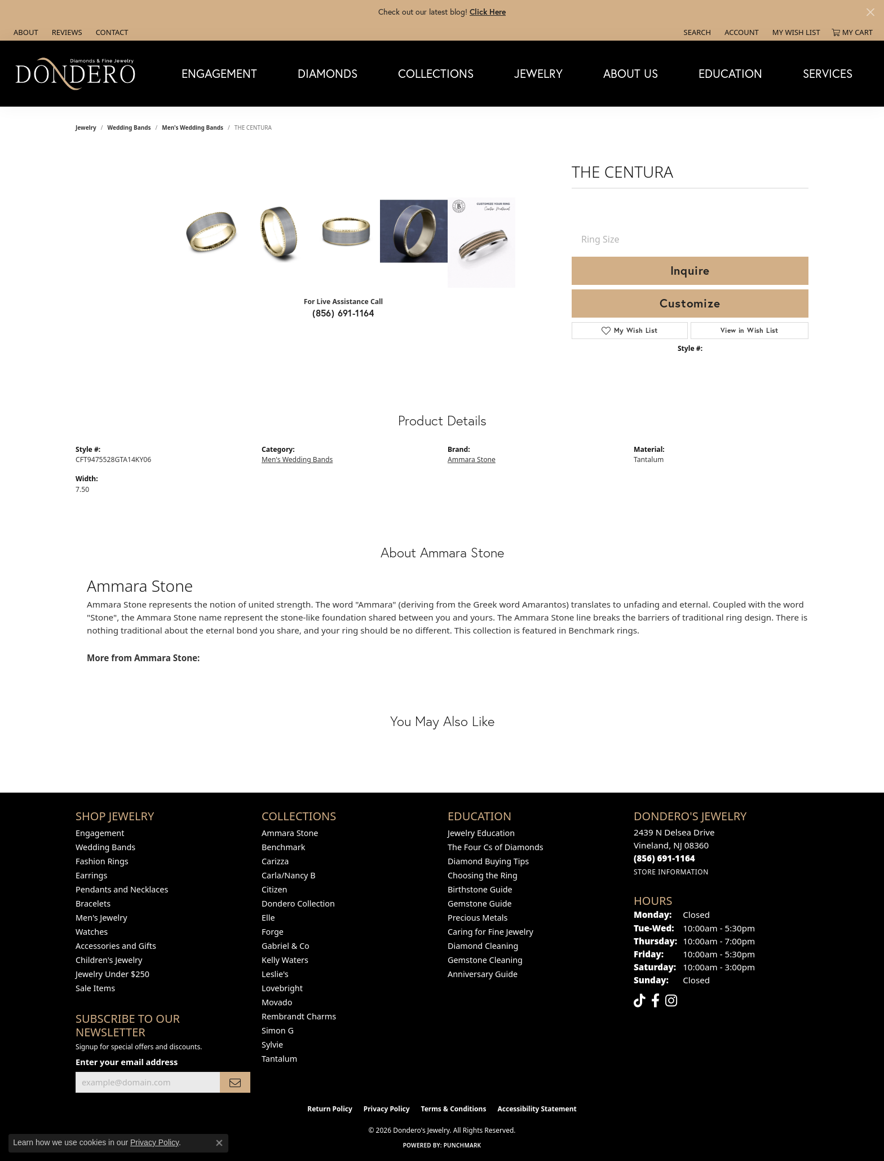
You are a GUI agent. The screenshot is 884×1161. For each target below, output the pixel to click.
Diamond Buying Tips (488, 861)
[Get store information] (671, 872)
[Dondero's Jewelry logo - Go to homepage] (78, 73)
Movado (277, 1002)
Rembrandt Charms (299, 1016)
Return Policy (329, 1109)
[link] (24, 32)
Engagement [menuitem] (100, 833)
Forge (273, 931)
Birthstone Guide (480, 889)
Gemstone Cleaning (485, 960)
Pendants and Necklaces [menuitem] (122, 889)
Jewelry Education (481, 833)
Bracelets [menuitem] (93, 903)
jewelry (86, 127)
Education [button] (730, 73)
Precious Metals (477, 917)
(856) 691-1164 (343, 313)
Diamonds (327, 73)
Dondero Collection (298, 903)
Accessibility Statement (536, 1109)
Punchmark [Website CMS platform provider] (462, 1145)
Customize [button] (690, 303)
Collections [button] (436, 73)
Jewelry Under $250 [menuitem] (112, 974)
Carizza (275, 861)
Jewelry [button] (538, 73)
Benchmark (283, 847)
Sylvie (272, 1044)
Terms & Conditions (454, 1109)
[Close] (870, 12)
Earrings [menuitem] (91, 875)
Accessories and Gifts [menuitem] (116, 945)
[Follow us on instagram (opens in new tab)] (671, 1001)
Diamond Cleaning (483, 945)
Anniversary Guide (483, 974)
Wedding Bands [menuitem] (105, 847)
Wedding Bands (129, 127)
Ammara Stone (472, 459)
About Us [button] (630, 73)
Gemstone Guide (480, 903)
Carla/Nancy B (289, 875)
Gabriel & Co (286, 945)
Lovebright (282, 988)
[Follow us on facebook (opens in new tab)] (655, 1001)
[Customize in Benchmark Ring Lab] (481, 242)
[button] (696, 32)
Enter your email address (127, 1061)
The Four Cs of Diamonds (495, 847)
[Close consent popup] (219, 1143)
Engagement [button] (219, 73)
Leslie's (275, 974)
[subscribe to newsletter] (235, 1082)
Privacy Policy (387, 1109)
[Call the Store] (664, 858)
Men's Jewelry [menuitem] (101, 917)
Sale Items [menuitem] (95, 988)
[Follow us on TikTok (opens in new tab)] (640, 1001)
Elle (268, 917)
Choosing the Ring (483, 875)
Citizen (275, 889)
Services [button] (827, 73)
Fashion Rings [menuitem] (102, 861)
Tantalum (279, 1058)
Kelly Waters (285, 960)
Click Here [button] (488, 11)
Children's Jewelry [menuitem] (109, 960)
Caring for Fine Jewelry (490, 931)
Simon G (278, 1030)
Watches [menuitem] (92, 931)
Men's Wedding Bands (192, 127)
